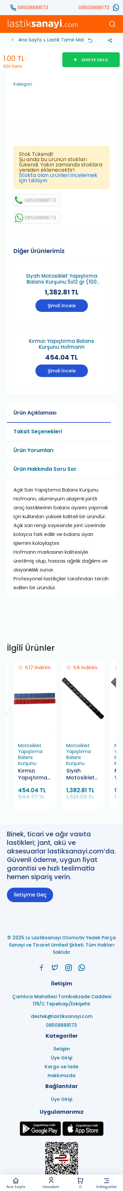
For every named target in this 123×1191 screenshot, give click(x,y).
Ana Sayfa (15, 1183)
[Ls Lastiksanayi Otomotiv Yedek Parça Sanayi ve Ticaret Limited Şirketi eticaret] (61, 1162)
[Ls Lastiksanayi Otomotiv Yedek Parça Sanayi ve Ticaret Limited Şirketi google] (40, 1134)
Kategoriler (106, 1183)
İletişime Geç (30, 894)
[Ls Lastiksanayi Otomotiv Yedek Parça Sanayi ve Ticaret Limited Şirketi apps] (83, 1134)
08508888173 (33, 7)
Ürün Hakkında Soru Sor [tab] (44, 469)
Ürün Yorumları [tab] (33, 450)
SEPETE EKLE (91, 60)
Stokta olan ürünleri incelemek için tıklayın (58, 177)
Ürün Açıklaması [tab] (34, 413)
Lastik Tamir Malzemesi (73, 40)
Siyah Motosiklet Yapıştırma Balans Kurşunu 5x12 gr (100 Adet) (61, 279)
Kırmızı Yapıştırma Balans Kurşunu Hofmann (61, 344)
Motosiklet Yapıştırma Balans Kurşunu (30, 754)
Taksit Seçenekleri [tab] (37, 431)
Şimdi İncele (62, 305)
